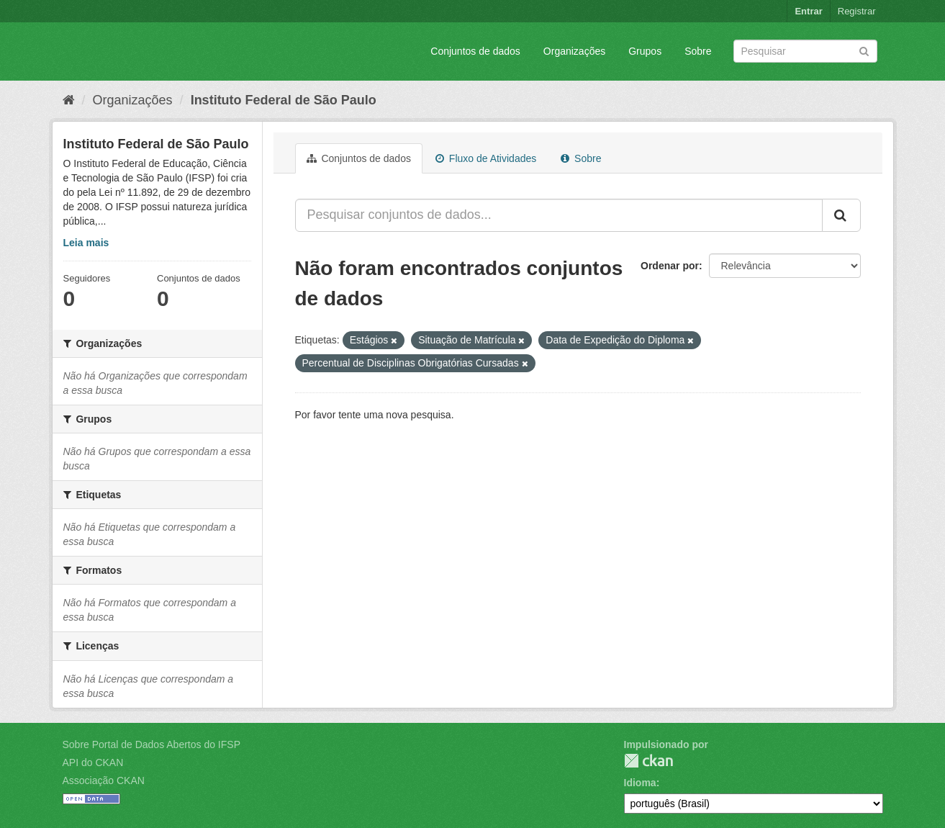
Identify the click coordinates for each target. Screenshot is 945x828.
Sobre (697, 51)
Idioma (640, 782)
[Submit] (864, 50)
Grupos (644, 51)
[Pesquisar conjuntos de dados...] (559, 215)
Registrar (857, 11)
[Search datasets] (805, 51)
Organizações (574, 51)
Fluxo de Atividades (485, 158)
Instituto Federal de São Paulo (283, 100)
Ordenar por (670, 265)
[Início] (69, 100)
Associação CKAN (104, 780)
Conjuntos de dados (475, 51)
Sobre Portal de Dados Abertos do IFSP (151, 744)
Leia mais (86, 242)
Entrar (808, 11)
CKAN (648, 760)
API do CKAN (93, 762)
